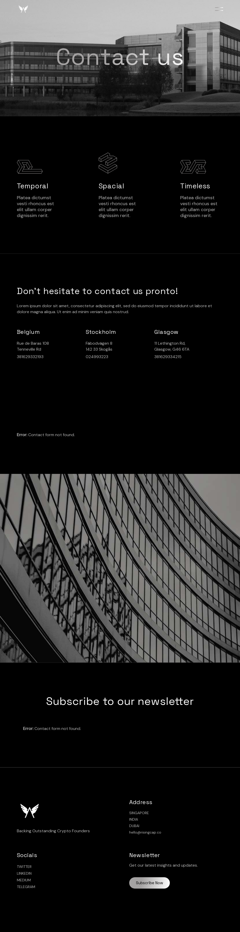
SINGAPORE (139, 813)
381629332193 (30, 356)
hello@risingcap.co (145, 832)
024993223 (97, 356)
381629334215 (167, 356)
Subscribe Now (149, 882)
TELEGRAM (26, 886)
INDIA (133, 819)
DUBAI (134, 825)
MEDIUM (24, 880)
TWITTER (24, 866)
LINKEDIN (24, 873)
